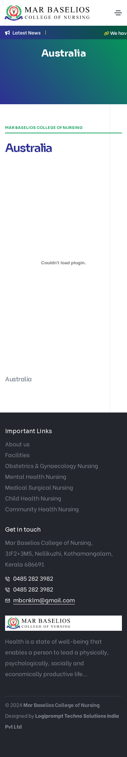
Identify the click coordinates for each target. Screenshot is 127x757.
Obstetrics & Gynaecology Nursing (51, 465)
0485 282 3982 (33, 578)
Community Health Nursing (42, 509)
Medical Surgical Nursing (39, 487)
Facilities (17, 454)
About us (17, 444)
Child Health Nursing (33, 498)
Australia (18, 378)
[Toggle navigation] (118, 12)
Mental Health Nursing (35, 476)
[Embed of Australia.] (63, 262)
